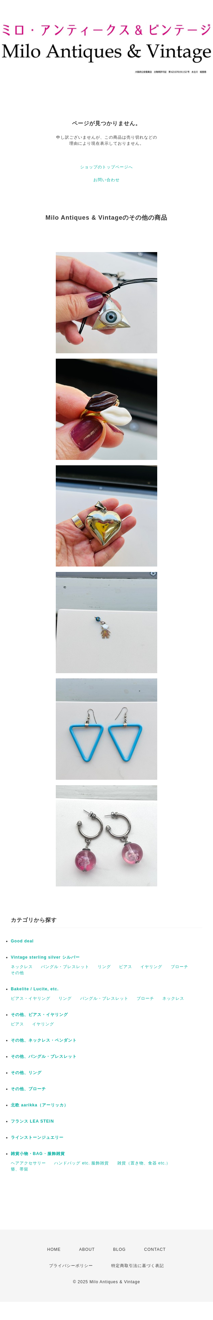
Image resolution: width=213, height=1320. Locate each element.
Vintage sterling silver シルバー (45, 957)
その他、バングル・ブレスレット (44, 1056)
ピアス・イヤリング (30, 998)
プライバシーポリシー (71, 1265)
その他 (17, 972)
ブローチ (179, 966)
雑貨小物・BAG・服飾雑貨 (38, 1153)
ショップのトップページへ (106, 167)
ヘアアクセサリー (28, 1163)
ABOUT (87, 1249)
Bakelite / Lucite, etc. (35, 989)
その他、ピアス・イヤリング (39, 1014)
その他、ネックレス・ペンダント (44, 1040)
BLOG (119, 1249)
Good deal (22, 941)
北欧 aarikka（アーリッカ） (39, 1105)
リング (104, 966)
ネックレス (22, 966)
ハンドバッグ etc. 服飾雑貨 (81, 1163)
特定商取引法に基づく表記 (137, 1265)
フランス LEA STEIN (32, 1121)
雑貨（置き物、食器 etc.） (144, 1163)
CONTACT (155, 1249)
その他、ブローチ (28, 1089)
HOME (54, 1249)
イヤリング (151, 966)
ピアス (125, 966)
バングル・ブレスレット (65, 966)
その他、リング (26, 1072)
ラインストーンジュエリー (37, 1137)
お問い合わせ (106, 179)
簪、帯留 (19, 1169)
